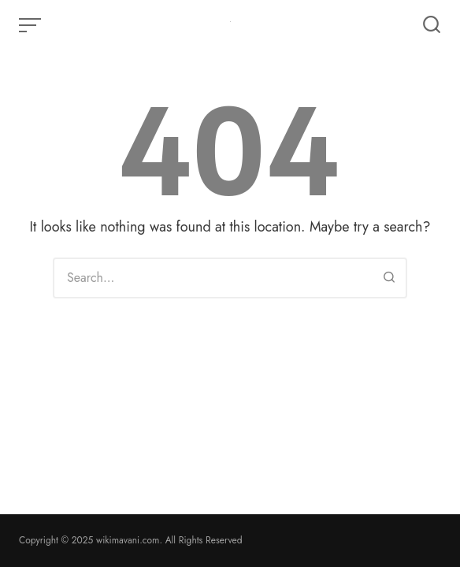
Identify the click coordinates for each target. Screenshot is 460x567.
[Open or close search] (431, 25)
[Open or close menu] (31, 25)
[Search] (389, 278)
